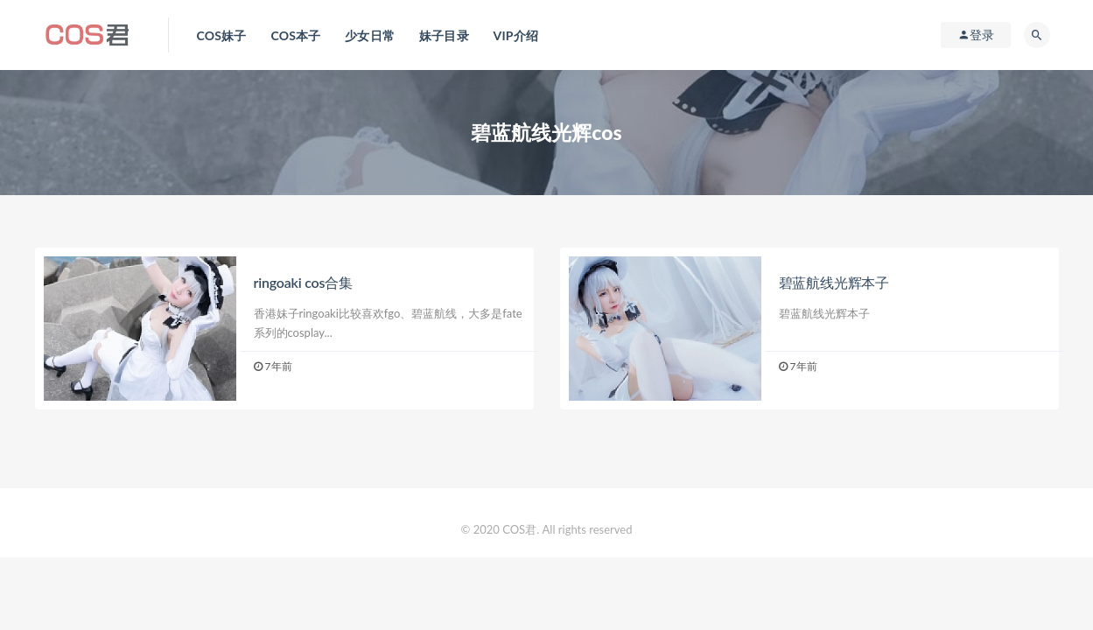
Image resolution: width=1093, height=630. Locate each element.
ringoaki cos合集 (303, 282)
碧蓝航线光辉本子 (834, 282)
